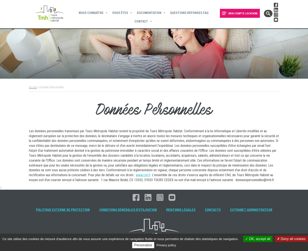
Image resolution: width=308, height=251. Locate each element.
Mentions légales (180, 209)
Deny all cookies (291, 239)
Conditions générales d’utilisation (128, 209)
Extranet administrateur (251, 209)
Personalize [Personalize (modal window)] (143, 245)
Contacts (213, 209)
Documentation (151, 13)
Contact (144, 21)
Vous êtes (122, 13)
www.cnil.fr (143, 175)
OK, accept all (257, 239)
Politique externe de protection (63, 209)
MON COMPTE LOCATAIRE (243, 13)
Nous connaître (93, 13)
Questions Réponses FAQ (189, 13)
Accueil (33, 87)
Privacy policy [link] (166, 245)
